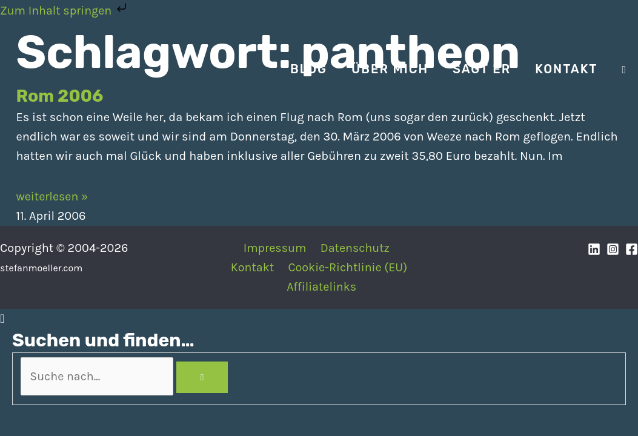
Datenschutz (354, 248)
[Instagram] (612, 249)
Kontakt (252, 267)
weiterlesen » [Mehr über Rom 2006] (53, 196)
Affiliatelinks (322, 287)
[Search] (208, 377)
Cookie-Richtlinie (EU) (347, 267)
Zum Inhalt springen (65, 11)
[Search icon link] (624, 69)
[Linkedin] (594, 249)
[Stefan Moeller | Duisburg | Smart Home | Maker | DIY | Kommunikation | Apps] (48, 68)
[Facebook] (631, 249)
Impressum (275, 248)
